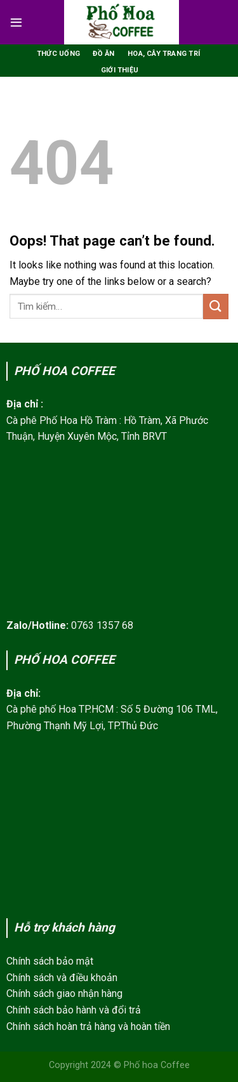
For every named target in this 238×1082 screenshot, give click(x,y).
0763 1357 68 (102, 625)
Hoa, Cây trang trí (164, 53)
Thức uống (58, 53)
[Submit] (215, 306)
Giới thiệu (119, 70)
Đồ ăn (103, 53)
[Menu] (16, 22)
